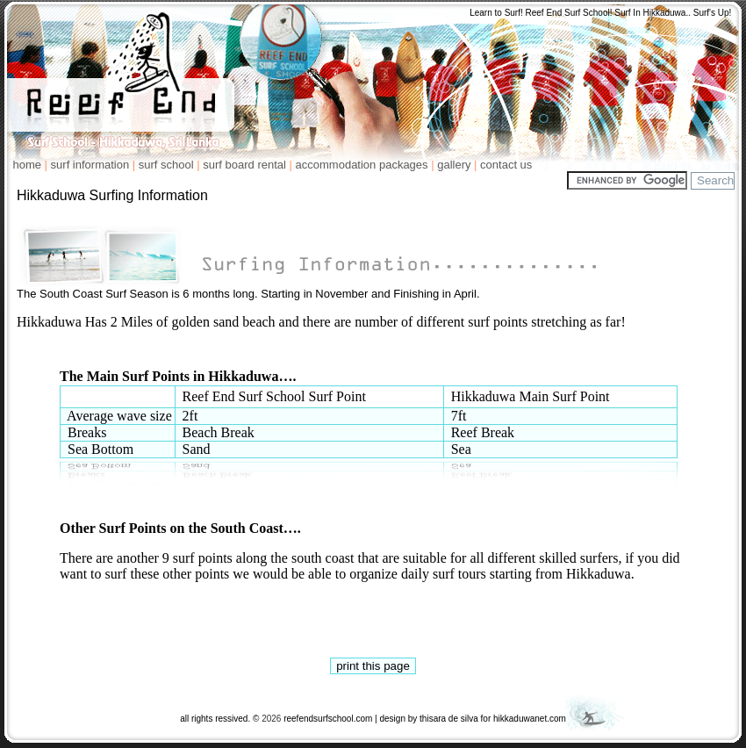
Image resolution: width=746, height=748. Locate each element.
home (20, 164)
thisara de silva (449, 718)
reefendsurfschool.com (327, 718)
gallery (453, 164)
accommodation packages (362, 164)
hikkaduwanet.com (529, 718)
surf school (166, 164)
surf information (90, 164)
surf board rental (244, 164)
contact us (506, 164)
